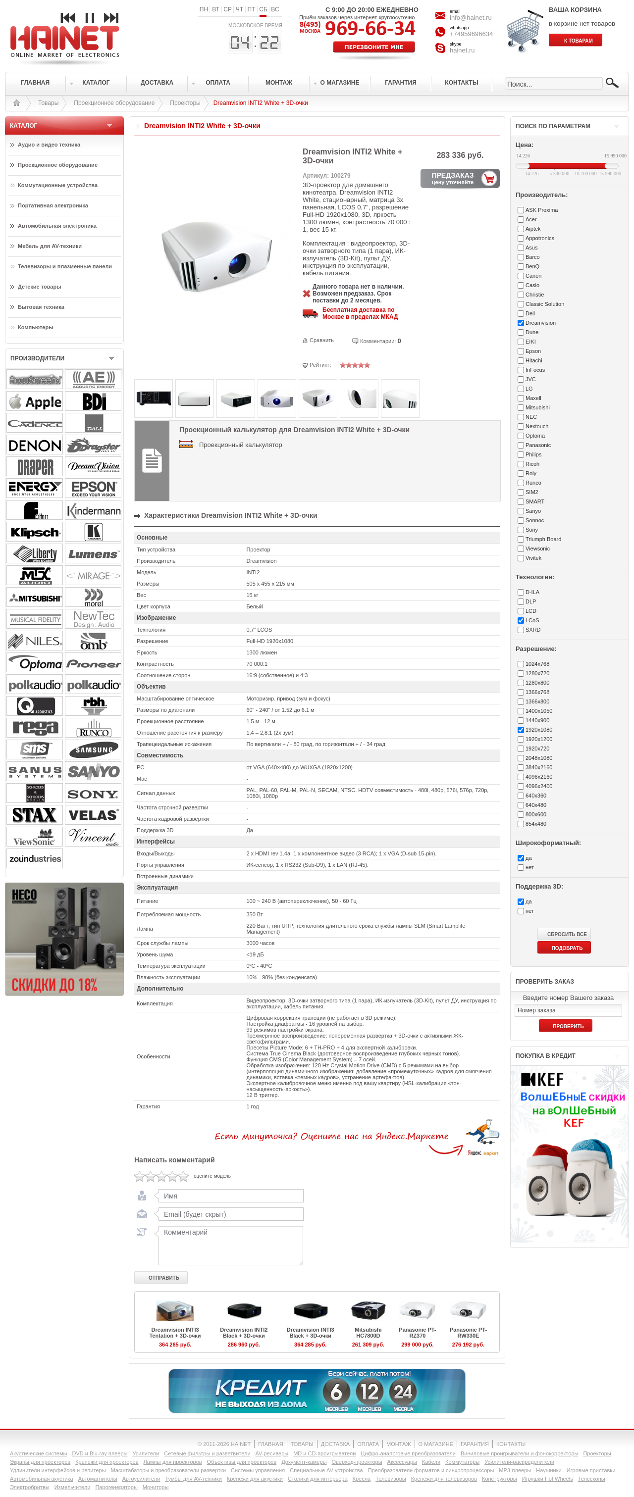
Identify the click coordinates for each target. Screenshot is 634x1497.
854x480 (536, 824)
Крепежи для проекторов (106, 1462)
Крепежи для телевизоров (444, 1479)
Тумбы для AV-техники (193, 1479)
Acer (531, 219)
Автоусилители (141, 1479)
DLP (531, 601)
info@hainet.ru (471, 17)
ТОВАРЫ (302, 1444)
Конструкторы (499, 1479)
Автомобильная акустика (41, 1479)
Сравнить (322, 340)
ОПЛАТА (368, 1444)
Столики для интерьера (318, 1479)
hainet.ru (462, 50)
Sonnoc (535, 520)
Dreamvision (541, 323)
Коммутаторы (462, 1462)
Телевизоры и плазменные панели (65, 266)
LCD (531, 611)
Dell (530, 313)
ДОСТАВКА (335, 1444)
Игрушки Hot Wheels (547, 1479)
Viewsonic (538, 548)
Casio (532, 285)
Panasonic (538, 445)
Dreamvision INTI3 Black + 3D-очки (310, 1333)
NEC (531, 417)
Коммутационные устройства (58, 185)
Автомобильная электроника (57, 226)
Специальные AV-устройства (326, 1470)
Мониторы (156, 1487)
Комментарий (229, 1245)
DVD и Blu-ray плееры (99, 1453)
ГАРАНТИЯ (475, 1444)
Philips (533, 454)
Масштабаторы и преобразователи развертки (168, 1470)
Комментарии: (378, 341)
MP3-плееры (515, 1470)
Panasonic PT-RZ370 (417, 1333)
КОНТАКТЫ (511, 1444)
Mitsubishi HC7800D (368, 1333)
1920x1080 (539, 730)
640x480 (536, 805)
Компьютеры (35, 327)
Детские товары (39, 287)
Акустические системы (38, 1453)
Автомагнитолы (97, 1479)
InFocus (535, 370)
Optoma (535, 436)
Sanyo (533, 511)
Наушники (548, 1470)
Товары (48, 103)
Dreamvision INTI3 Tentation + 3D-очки (175, 1333)
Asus (531, 247)
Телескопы (591, 1479)
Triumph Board (543, 539)
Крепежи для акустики (255, 1479)
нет (530, 867)
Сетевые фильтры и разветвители (207, 1453)
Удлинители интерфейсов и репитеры (58, 1470)
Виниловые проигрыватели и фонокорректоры (520, 1453)
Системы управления (258, 1470)
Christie (535, 295)
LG (529, 389)
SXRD (533, 630)
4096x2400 (539, 786)
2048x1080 (539, 758)
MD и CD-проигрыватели (324, 1453)
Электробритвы (30, 1487)
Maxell (533, 398)
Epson (533, 351)
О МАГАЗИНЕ (436, 1444)
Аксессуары (402, 1462)
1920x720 (537, 748)
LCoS (532, 620)
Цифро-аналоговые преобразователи (408, 1453)
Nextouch (537, 426)
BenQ (532, 266)
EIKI (531, 342)
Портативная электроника (53, 205)
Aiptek (533, 229)
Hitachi (534, 360)
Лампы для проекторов (173, 1462)
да (529, 858)
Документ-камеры (303, 1462)
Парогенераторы (116, 1487)
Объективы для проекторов (242, 1462)
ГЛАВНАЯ (270, 1444)
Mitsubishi (538, 407)
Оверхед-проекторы (357, 1462)
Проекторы (185, 103)
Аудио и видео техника (49, 145)
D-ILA (532, 592)
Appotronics (540, 238)
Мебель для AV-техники (50, 246)
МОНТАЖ (398, 1444)
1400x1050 (539, 711)
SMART (535, 501)
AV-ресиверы (272, 1453)
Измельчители (72, 1487)
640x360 (536, 795)
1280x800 (537, 683)
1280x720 (537, 673)
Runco (533, 483)
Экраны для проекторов (40, 1462)
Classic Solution (545, 304)
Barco (533, 257)
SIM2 (532, 492)
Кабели (431, 1462)
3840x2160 (539, 767)
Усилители (145, 1453)
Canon (533, 276)
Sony (532, 530)
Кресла (362, 1479)
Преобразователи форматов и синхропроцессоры (431, 1470)
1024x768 (537, 664)
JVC (531, 379)
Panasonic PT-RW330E (468, 1333)
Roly (531, 473)
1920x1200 (539, 739)
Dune (532, 332)
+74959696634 (471, 34)
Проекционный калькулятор (240, 445)
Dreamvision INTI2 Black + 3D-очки (243, 1333)
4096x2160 (539, 777)
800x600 (536, 814)
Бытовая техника (41, 307)
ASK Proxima (542, 210)
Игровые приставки (591, 1470)
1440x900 (537, 720)
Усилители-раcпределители (519, 1462)
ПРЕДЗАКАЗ (452, 178)
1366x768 (537, 692)
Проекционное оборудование (114, 103)
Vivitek (533, 558)
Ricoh (532, 464)
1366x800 (537, 701)
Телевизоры (390, 1479)
